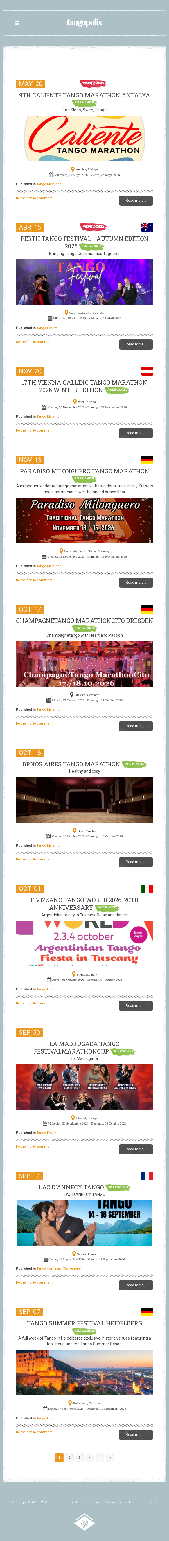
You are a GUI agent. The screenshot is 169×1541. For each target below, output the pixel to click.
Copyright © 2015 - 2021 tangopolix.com (42, 1502)
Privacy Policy (115, 1502)
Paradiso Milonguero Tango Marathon (84, 471)
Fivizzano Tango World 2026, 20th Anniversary (84, 903)
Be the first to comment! (34, 198)
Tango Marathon (49, 184)
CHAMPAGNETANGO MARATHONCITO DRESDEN (84, 620)
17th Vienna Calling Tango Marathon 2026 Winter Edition (84, 386)
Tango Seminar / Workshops (59, 1269)
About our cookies (143, 1502)
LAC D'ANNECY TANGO (72, 1187)
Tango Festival (47, 328)
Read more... (136, 201)
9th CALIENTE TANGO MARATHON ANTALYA (84, 95)
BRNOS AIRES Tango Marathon (72, 764)
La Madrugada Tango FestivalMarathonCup (77, 1047)
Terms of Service (88, 1502)
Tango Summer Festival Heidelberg (84, 1323)
